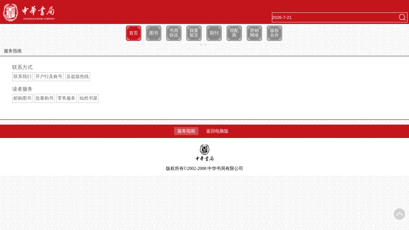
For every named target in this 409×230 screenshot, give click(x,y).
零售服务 (66, 98)
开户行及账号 (48, 76)
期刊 (214, 33)
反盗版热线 (77, 76)
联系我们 (22, 76)
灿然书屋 (88, 98)
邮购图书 (22, 98)
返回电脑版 (217, 131)
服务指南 (186, 131)
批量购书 (44, 98)
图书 (153, 33)
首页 (133, 33)
